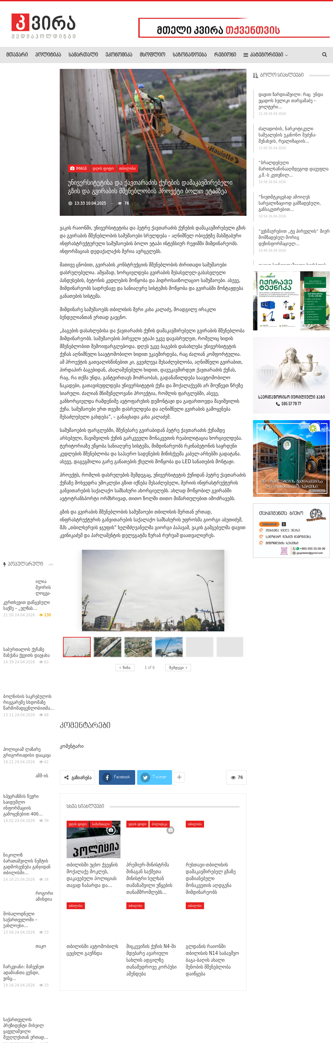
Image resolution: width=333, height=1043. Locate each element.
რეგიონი (225, 55)
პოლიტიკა (48, 55)
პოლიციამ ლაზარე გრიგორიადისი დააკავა (27, 263)
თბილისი (127, 168)
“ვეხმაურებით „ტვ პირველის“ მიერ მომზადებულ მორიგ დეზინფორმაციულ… (294, 240)
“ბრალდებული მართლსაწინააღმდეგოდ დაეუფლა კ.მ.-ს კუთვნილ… (293, 171)
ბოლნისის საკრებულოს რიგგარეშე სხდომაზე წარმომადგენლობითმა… (28, 213)
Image (78, 168)
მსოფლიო (152, 55)
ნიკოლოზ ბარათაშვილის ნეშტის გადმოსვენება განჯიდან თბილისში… (27, 374)
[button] (109, 647)
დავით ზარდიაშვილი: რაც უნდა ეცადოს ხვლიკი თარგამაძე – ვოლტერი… (291, 103)
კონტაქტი (75, 1018)
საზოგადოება (190, 55)
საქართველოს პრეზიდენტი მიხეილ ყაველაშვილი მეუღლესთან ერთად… (25, 539)
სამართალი (83, 55)
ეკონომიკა (118, 55)
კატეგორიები (263, 55)
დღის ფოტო (103, 168)
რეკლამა (48, 1018)
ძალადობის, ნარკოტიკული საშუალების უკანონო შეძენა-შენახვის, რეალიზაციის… (288, 137)
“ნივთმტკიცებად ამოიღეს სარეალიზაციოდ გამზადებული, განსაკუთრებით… (290, 205)
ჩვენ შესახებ (17, 1018)
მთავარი (17, 55)
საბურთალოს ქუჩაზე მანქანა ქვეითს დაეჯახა (26, 163)
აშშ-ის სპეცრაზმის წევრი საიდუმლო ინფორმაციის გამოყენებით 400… (25, 305)
